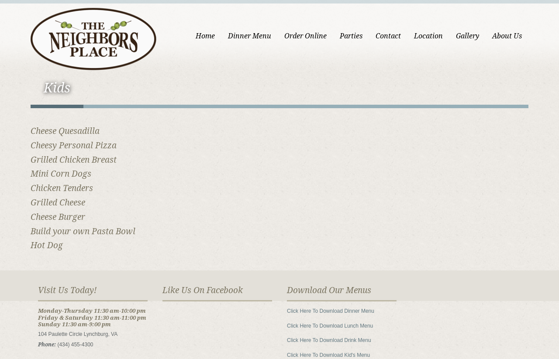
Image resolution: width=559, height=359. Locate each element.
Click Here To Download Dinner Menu (330, 311)
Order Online (305, 36)
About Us (507, 36)
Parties (351, 36)
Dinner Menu (249, 36)
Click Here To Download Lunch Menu (330, 326)
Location (428, 36)
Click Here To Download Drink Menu (329, 340)
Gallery (467, 36)
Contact (388, 36)
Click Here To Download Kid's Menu (328, 355)
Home (205, 36)
